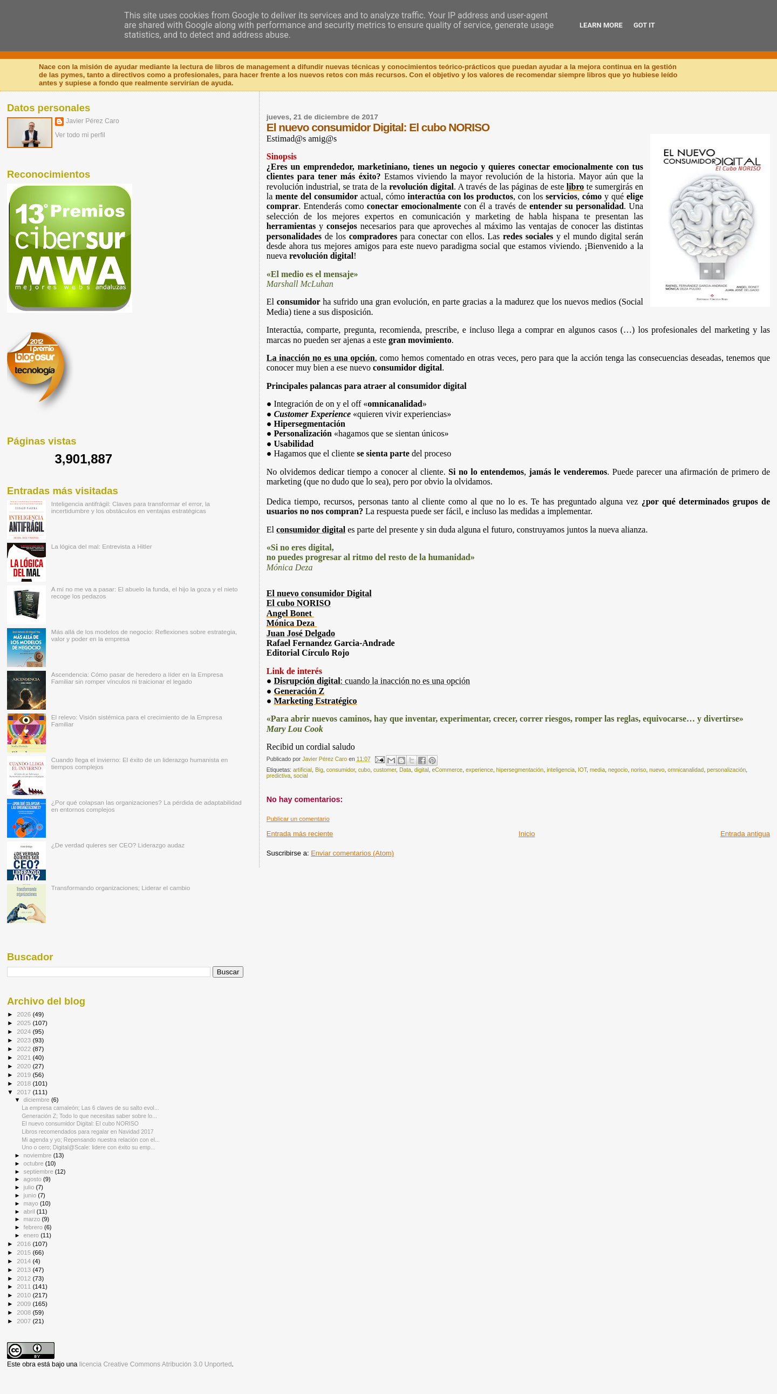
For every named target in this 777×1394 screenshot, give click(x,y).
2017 (24, 1091)
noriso (638, 770)
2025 (24, 1022)
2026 (24, 1014)
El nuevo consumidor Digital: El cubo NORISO (80, 1123)
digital (421, 770)
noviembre (38, 1155)
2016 (24, 1243)
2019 (24, 1074)
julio (30, 1187)
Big (319, 770)
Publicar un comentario (298, 819)
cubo (364, 770)
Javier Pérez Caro (92, 121)
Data (405, 770)
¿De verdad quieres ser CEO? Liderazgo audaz (118, 844)
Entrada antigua (745, 834)
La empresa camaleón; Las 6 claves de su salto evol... (90, 1108)
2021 (24, 1057)
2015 (24, 1252)
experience (479, 770)
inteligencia (561, 770)
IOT (582, 770)
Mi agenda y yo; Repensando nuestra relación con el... (91, 1139)
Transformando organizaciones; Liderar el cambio (120, 887)
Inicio (527, 834)
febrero (34, 1227)
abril (30, 1211)
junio (31, 1195)
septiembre (39, 1171)
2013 (24, 1269)
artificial (302, 770)
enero (32, 1235)
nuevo (656, 770)
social (301, 776)
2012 (24, 1278)
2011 (24, 1286)
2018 (24, 1083)
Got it (644, 25)
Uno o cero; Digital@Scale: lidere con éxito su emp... (88, 1147)
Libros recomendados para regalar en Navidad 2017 (88, 1131)
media (597, 770)
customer (384, 770)
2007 (24, 1320)
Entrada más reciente (300, 834)
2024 (24, 1031)
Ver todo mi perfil (80, 135)
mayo (32, 1203)
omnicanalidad (685, 770)
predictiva (278, 776)
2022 (24, 1048)
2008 (24, 1312)
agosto (34, 1179)
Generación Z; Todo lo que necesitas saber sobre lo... (89, 1116)
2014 (24, 1260)
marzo (33, 1219)
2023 (24, 1039)
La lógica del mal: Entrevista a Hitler (101, 546)
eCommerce (447, 770)
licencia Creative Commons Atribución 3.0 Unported (155, 1364)
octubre (34, 1163)
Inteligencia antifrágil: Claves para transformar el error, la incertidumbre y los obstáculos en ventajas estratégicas (130, 507)
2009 (24, 1303)
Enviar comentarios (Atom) (352, 853)
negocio (618, 770)
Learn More (601, 25)
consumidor (340, 770)
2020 (24, 1065)
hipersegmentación (520, 770)
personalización (726, 770)
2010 (24, 1294)
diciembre (37, 1099)
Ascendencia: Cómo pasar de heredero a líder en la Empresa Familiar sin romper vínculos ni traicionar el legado (137, 678)
